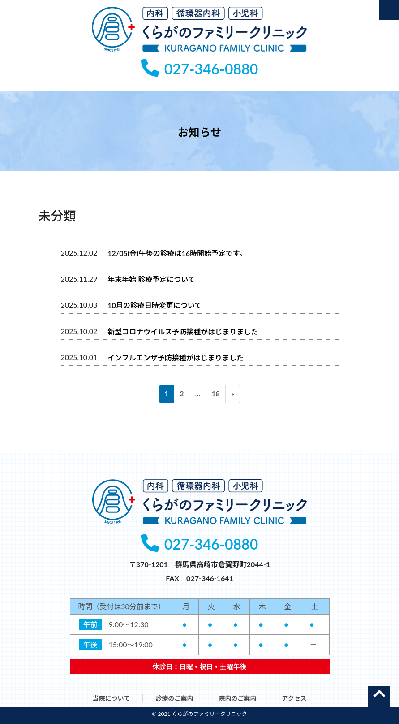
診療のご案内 (174, 698)
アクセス (294, 698)
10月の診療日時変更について (154, 305)
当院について (111, 698)
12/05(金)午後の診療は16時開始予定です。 (176, 252)
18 (215, 395)
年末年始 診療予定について (151, 279)
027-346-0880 (199, 69)
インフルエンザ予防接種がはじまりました (175, 357)
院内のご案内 (237, 698)
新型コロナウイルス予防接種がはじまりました (182, 331)
